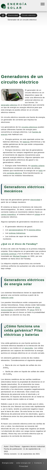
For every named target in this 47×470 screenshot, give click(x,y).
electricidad (35, 200)
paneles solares (38, 166)
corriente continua (8, 254)
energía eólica (35, 230)
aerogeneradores (16, 230)
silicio (32, 310)
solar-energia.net (23, 463)
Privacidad (23, 466)
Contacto (38, 463)
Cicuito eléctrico (29, 15)
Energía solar (17, 5)
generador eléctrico (9, 105)
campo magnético (8, 214)
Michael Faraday (20, 256)
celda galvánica (17, 330)
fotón (41, 171)
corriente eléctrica (14, 173)
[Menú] (43, 4)
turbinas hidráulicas (17, 233)
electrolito (29, 348)
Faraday (31, 244)
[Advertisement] (23, 46)
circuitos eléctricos (29, 127)
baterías (26, 142)
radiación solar (7, 298)
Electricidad (13, 15)
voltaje (37, 214)
